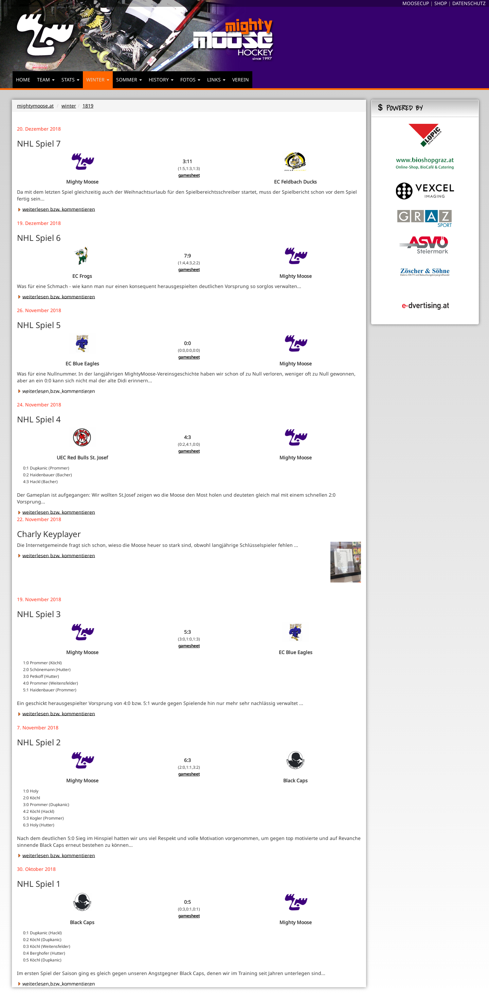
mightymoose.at (35, 105)
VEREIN (240, 79)
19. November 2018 (39, 599)
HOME (23, 79)
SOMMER (129, 79)
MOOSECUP (415, 3)
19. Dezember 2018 (39, 223)
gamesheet (189, 175)
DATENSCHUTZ (469, 3)
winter (68, 105)
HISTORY (161, 79)
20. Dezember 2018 (39, 129)
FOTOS (190, 79)
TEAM (46, 79)
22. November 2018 (39, 519)
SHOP (440, 3)
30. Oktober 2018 (36, 869)
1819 (88, 105)
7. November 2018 (37, 727)
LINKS (216, 79)
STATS (70, 79)
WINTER (97, 79)
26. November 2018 (39, 310)
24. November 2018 (39, 404)
